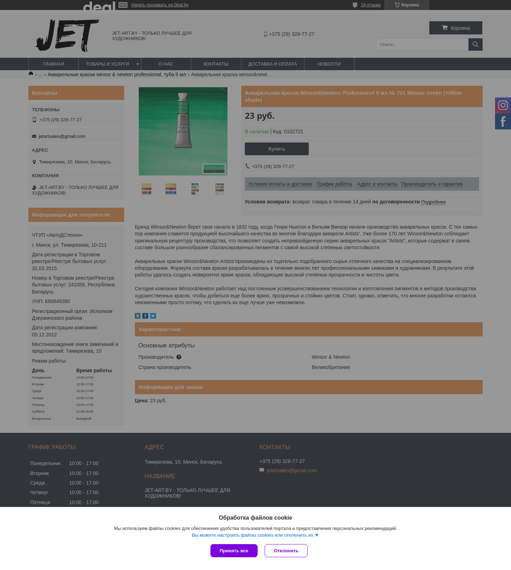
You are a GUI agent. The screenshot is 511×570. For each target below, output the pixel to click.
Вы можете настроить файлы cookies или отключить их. (253, 535)
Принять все (234, 550)
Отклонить (286, 550)
